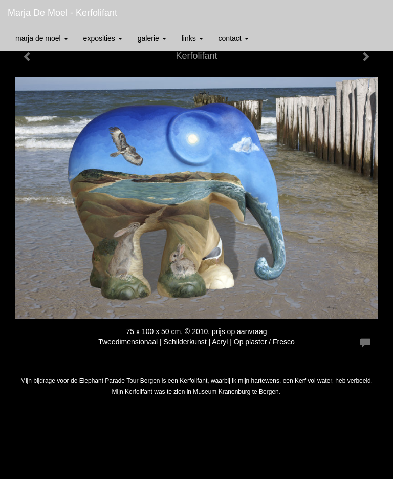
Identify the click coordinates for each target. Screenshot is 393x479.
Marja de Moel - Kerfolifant (62, 13)
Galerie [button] (152, 38)
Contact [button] (234, 38)
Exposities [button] (102, 38)
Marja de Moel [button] (41, 38)
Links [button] (192, 38)
